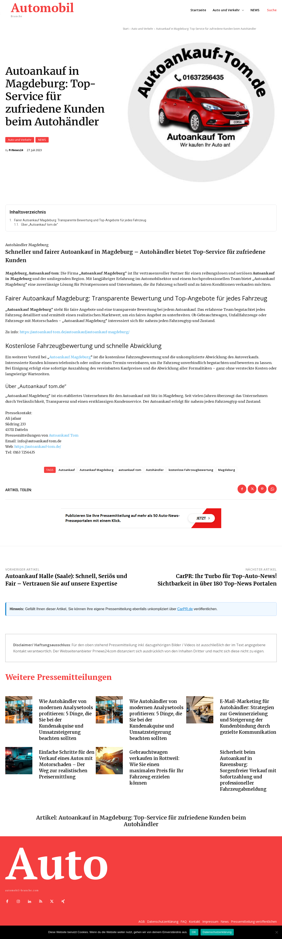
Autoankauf (67, 471)
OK (194, 932)
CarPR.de (185, 609)
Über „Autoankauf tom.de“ (39, 225)
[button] (272, 10)
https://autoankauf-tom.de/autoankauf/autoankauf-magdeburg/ (74, 332)
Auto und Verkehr (19, 140)
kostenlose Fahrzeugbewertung (191, 471)
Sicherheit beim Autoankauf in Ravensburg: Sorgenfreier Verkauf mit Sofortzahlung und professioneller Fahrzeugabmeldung (248, 771)
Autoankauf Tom (63, 436)
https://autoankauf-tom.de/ (37, 447)
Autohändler (155, 471)
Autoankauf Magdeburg (70, 357)
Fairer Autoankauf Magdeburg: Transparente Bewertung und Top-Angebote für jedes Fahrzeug (80, 221)
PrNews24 (16, 150)
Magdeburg (226, 471)
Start (126, 29)
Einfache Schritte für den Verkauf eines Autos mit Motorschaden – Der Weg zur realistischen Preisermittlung (66, 765)
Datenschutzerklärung (217, 932)
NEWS (42, 140)
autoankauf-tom (129, 471)
